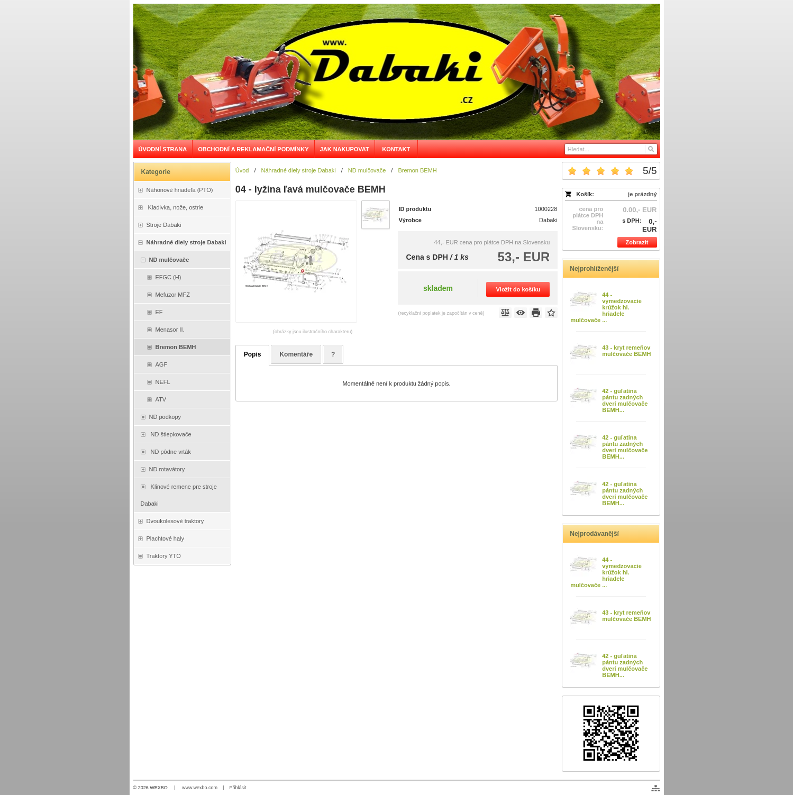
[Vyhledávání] (611, 149)
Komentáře (296, 354)
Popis (252, 354)
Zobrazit (637, 242)
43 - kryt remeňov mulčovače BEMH (626, 350)
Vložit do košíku (518, 289)
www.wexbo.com (199, 787)
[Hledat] (650, 149)
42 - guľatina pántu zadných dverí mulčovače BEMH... (625, 400)
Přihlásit (237, 787)
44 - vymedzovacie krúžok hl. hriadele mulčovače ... (606, 307)
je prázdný (642, 194)
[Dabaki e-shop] (397, 71)
